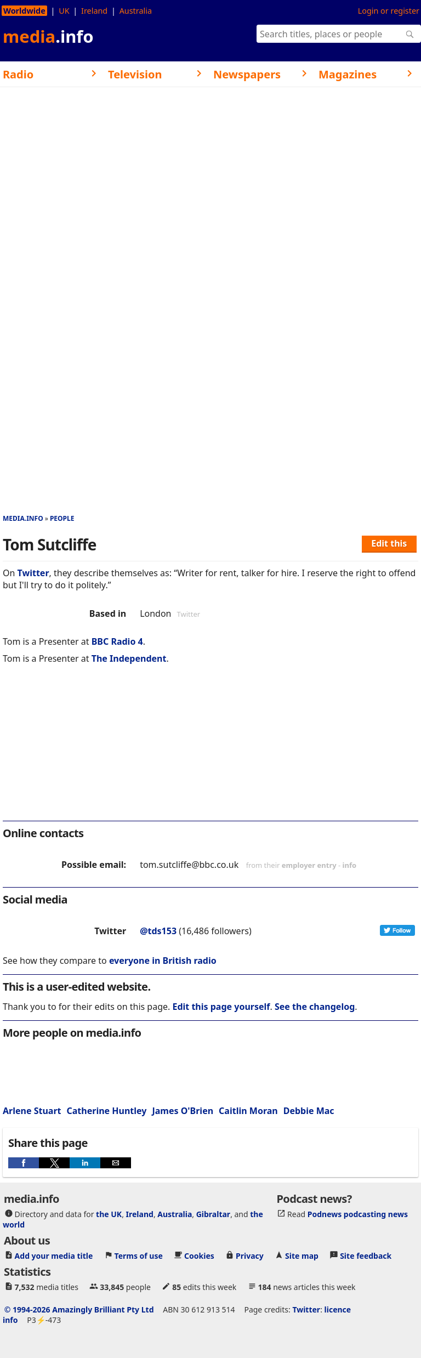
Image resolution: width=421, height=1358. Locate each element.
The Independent (129, 658)
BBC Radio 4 (117, 641)
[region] (210, 750)
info (350, 865)
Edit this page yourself (221, 1007)
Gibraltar (213, 1214)
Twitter (33, 573)
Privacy (250, 1256)
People (62, 518)
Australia (136, 10)
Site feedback (365, 1256)
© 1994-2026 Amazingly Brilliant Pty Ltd (79, 1309)
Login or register (388, 10)
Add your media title (54, 1256)
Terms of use (139, 1256)
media (48, 36)
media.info (23, 518)
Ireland (94, 10)
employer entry (309, 865)
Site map (301, 1256)
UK (64, 10)
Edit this (389, 543)
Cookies (199, 1256)
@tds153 (158, 931)
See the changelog (315, 1007)
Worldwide (24, 10)
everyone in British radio (163, 960)
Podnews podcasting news (358, 1214)
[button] (23, 1162)
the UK (109, 1214)
